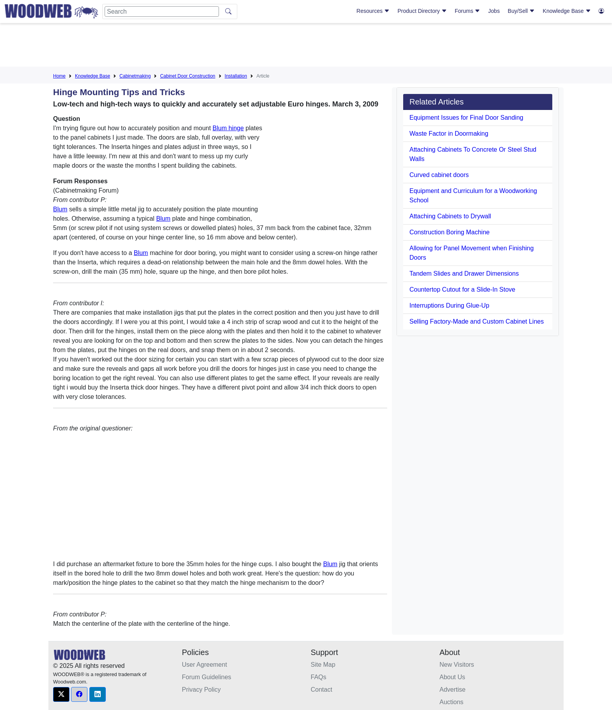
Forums (467, 11)
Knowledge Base (567, 11)
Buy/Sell (521, 11)
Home (59, 76)
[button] (61, 694)
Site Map (323, 664)
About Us (452, 677)
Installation (236, 76)
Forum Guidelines (206, 677)
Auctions (451, 702)
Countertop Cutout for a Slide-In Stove (462, 289)
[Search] (162, 11)
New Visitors (456, 664)
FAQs (318, 677)
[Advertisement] (306, 46)
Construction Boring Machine (449, 232)
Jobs (494, 11)
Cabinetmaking (135, 76)
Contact (321, 689)
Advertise (452, 689)
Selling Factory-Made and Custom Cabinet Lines (476, 321)
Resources (373, 11)
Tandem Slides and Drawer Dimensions (464, 273)
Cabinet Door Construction (187, 76)
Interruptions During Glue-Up (449, 305)
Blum (60, 209)
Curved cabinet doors (439, 175)
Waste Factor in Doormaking (448, 133)
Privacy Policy (201, 689)
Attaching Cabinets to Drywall (450, 216)
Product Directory (422, 11)
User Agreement (204, 664)
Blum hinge (228, 128)
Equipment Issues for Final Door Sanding (466, 117)
